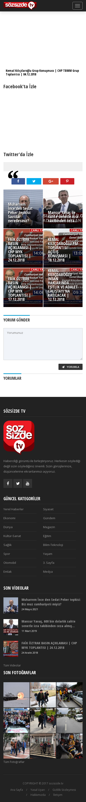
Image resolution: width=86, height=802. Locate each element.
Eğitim (47, 536)
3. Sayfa (48, 563)
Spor (6, 554)
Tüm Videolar (12, 665)
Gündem (49, 518)
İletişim (57, 795)
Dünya (8, 527)
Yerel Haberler (13, 509)
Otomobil (9, 563)
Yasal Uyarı (38, 790)
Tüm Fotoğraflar (14, 762)
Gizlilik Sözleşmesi (64, 790)
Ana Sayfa (16, 790)
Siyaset (48, 509)
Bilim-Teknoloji (53, 545)
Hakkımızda (38, 795)
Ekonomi (9, 518)
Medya (48, 571)
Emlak (7, 571)
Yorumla (70, 367)
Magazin (49, 527)
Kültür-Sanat (12, 536)
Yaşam (47, 554)
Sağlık (7, 545)
